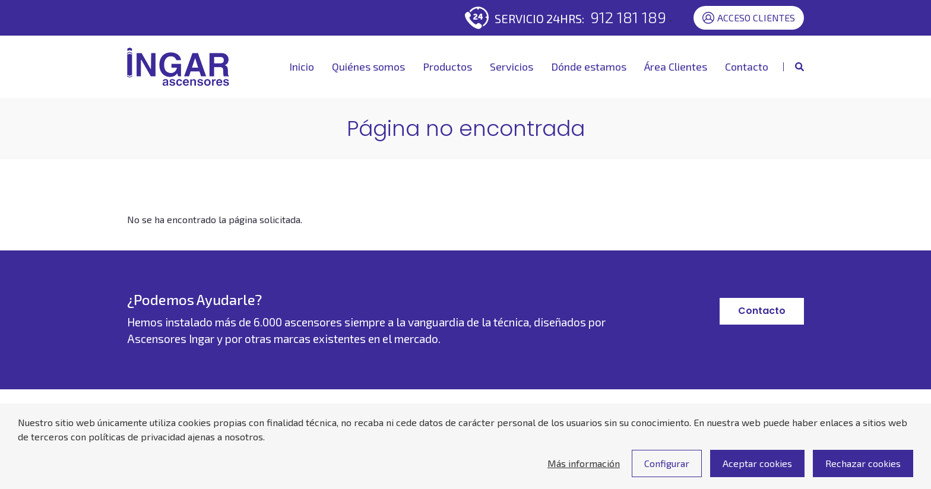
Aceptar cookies (757, 471)
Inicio (301, 66)
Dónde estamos (588, 66)
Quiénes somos (368, 66)
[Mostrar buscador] (793, 66)
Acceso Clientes (748, 18)
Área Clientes (675, 66)
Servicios (511, 66)
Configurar (666, 471)
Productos (447, 66)
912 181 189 (628, 17)
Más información (583, 471)
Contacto (746, 66)
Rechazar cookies (863, 471)
